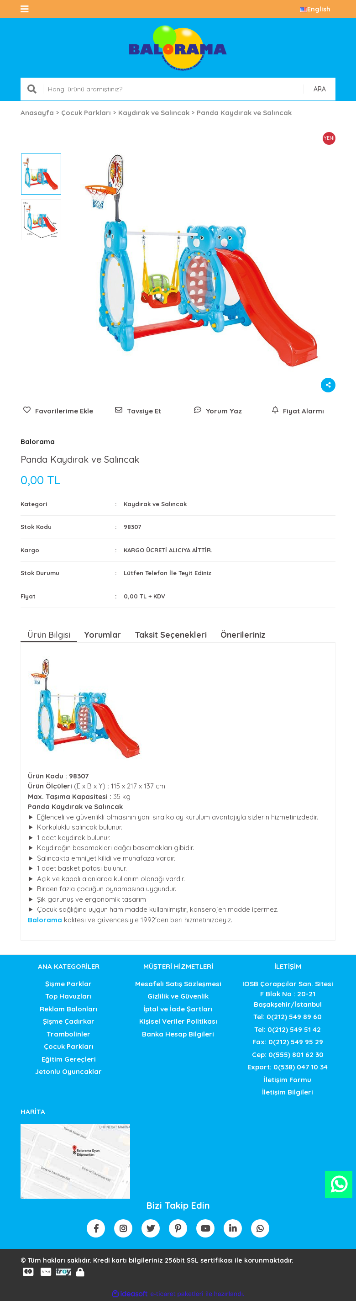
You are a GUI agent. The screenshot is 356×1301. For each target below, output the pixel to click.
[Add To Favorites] (58, 411)
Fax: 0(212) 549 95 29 (287, 1041)
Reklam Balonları (69, 1009)
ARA (320, 89)
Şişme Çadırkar (68, 1021)
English (315, 9)
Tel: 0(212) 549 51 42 (287, 1029)
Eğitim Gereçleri (69, 1059)
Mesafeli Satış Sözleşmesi (178, 983)
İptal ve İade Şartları (178, 1009)
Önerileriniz (243, 634)
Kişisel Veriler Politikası (178, 1021)
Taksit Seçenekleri (171, 634)
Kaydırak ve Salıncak (155, 504)
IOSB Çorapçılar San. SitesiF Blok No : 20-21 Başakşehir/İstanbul (287, 994)
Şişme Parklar (68, 983)
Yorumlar (102, 634)
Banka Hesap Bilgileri (178, 1034)
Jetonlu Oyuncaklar (68, 1071)
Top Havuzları (68, 996)
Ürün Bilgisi (48, 634)
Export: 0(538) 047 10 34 (287, 1067)
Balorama (38, 441)
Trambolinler (68, 1034)
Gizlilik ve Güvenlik (178, 996)
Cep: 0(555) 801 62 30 (288, 1054)
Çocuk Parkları (69, 1046)
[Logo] (178, 48)
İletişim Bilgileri (287, 1092)
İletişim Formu (287, 1079)
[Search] (178, 89)
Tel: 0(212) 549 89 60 (287, 1016)
